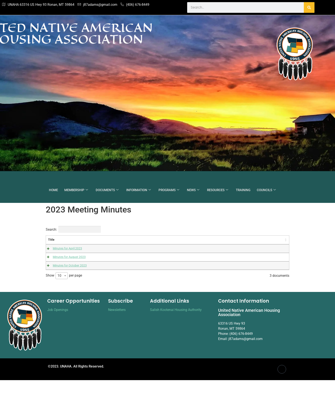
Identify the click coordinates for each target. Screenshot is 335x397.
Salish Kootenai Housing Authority (176, 327)
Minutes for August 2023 (64, 258)
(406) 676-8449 (134, 4)
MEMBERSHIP (76, 190)
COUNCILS (266, 190)
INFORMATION (138, 190)
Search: (73, 229)
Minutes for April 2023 (62, 248)
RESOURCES (217, 190)
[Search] (309, 7)
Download (240, 249)
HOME (53, 190)
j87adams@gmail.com (97, 4)
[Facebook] (282, 386)
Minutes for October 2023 (65, 268)
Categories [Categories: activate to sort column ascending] (200, 240)
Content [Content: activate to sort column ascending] (108, 240)
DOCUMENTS (107, 190)
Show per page (64, 292)
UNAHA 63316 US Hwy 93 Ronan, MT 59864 (38, 4)
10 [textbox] (59, 293)
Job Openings (57, 327)
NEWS (193, 190)
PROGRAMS (169, 190)
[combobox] (62, 292)
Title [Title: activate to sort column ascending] (51, 240)
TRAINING (243, 190)
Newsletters (117, 327)
